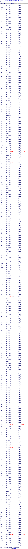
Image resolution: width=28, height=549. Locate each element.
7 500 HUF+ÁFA (7, 516)
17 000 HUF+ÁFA (8, 72)
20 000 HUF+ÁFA (8, 37)
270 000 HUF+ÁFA (8, 110)
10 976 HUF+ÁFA (8, 52)
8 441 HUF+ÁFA (7, 177)
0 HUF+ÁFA (7, 498)
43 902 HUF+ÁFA (8, 65)
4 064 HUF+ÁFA (7, 508)
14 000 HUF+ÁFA (8, 369)
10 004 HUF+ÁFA (8, 49)
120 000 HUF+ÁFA (8, 115)
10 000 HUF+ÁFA (8, 17)
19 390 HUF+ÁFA (8, 76)
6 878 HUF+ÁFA (7, 19)
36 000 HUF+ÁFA (8, 93)
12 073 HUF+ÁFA (8, 62)
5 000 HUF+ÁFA (7, 25)
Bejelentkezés (9, 0)
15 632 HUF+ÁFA (19, 114)
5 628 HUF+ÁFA (7, 406)
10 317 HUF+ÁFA (8, 21)
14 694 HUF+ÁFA (8, 151)
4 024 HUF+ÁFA (11, 162)
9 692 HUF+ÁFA (7, 192)
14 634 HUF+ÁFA (8, 148)
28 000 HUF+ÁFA (8, 41)
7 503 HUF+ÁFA (7, 171)
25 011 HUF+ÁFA (8, 7)
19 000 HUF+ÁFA (8, 172)
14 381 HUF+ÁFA (8, 328)
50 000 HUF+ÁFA (19, 51)
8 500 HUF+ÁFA (19, 15)
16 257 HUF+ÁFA (8, 471)
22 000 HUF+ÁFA (8, 104)
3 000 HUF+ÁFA (7, 91)
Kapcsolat (22, 0)
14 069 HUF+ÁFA (8, 114)
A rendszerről (6, 0)
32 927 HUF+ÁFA (8, 414)
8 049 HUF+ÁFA (7, 273)
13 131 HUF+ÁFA (8, 150)
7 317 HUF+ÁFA (7, 45)
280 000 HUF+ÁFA (8, 334)
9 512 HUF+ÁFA (7, 502)
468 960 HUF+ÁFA (8, 491)
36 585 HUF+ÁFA (8, 454)
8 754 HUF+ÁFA (7, 31)
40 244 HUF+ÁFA (8, 234)
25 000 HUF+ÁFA (8, 35)
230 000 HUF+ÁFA (19, 110)
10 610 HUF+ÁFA (8, 448)
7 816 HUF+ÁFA (7, 264)
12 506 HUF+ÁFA (8, 203)
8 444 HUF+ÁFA (7, 506)
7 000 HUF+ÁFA (7, 100)
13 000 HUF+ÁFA (8, 9)
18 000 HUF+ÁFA (8, 147)
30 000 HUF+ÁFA (19, 23)
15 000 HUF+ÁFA (19, 11)
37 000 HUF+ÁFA (8, 261)
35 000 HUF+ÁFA (8, 11)
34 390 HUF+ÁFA (8, 5)
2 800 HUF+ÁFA (7, 161)
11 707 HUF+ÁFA (8, 66)
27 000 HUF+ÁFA (8, 122)
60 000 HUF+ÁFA (8, 23)
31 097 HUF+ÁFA (8, 175)
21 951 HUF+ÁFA (8, 174)
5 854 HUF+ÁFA (7, 188)
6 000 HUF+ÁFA (7, 15)
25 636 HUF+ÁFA (8, 225)
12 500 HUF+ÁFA (8, 143)
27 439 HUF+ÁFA (8, 489)
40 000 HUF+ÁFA (8, 95)
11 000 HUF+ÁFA (8, 452)
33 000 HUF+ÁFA (8, 13)
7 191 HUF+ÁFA (7, 53)
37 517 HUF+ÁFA (8, 402)
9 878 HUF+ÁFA (7, 202)
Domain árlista (19, 0)
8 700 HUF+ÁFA (7, 173)
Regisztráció (12, 0)
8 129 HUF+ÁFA (7, 36)
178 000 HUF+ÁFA (8, 367)
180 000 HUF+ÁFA (8, 281)
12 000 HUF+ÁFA (8, 34)
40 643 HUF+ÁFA (8, 274)
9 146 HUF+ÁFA (7, 44)
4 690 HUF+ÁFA (7, 105)
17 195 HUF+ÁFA (8, 167)
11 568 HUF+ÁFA (8, 39)
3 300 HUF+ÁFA (7, 395)
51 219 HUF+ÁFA (8, 153)
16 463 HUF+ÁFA (8, 507)
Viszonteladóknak (16, 0)
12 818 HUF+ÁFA (8, 8)
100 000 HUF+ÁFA (8, 29)
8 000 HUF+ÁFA (7, 55)
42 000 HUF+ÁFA (8, 205)
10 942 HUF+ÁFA (8, 46)
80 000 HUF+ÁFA (19, 29)
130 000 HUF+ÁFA (8, 245)
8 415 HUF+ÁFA (7, 40)
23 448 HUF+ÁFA (8, 206)
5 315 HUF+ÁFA (7, 304)
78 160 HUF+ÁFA (19, 310)
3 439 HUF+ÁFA (11, 53)
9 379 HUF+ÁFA (7, 68)
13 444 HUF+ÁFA (8, 163)
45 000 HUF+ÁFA (8, 522)
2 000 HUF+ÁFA (7, 4)
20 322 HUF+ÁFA (8, 401)
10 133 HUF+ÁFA (8, 286)
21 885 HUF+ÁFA (8, 27)
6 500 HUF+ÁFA (7, 70)
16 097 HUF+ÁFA (8, 518)
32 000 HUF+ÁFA (8, 388)
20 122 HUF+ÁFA (8, 61)
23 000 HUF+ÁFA (8, 270)
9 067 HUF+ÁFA (7, 215)
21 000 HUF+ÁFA (19, 261)
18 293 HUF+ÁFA (8, 43)
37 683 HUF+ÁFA (8, 169)
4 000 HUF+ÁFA (7, 118)
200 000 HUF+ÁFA (8, 51)
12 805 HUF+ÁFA (8, 6)
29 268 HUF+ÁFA (8, 63)
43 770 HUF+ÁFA (8, 443)
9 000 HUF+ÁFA (7, 166)
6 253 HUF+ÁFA (7, 495)
